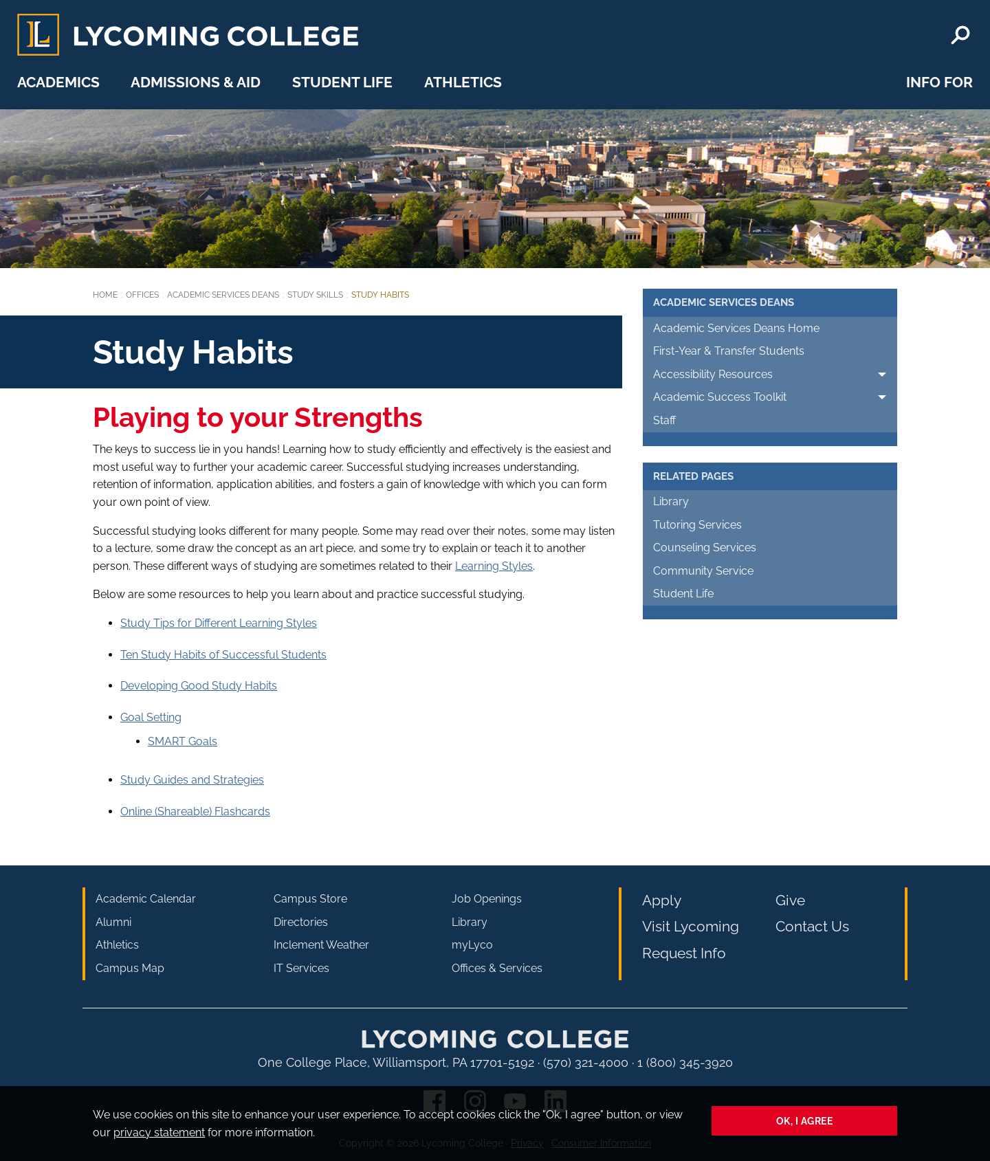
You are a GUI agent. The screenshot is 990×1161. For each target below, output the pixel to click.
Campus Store (310, 898)
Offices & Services (497, 968)
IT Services (301, 968)
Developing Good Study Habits (198, 685)
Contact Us (812, 926)
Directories (301, 922)
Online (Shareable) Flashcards (195, 811)
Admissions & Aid (196, 82)
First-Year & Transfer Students (728, 350)
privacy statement (159, 1132)
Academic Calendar (146, 898)
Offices (142, 295)
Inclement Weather (321, 944)
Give (790, 900)
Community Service (703, 570)
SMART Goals (182, 741)
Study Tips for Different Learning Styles (218, 623)
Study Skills (315, 295)
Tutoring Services (697, 524)
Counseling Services (704, 547)
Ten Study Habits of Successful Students (223, 654)
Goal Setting (151, 717)
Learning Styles (494, 566)
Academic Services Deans (223, 295)
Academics (58, 82)
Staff (664, 420)
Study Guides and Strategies (192, 779)
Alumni (113, 922)
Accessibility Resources (713, 374)
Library (671, 501)
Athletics (463, 82)
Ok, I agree (804, 1121)
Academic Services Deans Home (736, 328)
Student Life (342, 82)
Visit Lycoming (690, 926)
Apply (661, 900)
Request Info (684, 953)
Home (105, 295)
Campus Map (130, 968)
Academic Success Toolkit (719, 396)
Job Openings (487, 898)
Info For (939, 82)
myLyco (472, 944)
